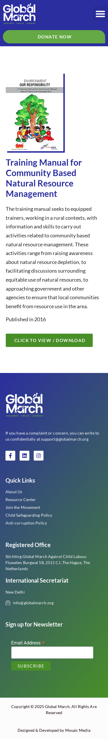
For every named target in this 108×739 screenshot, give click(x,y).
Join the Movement (22, 507)
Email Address (28, 643)
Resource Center (20, 499)
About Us (13, 491)
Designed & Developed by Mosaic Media (54, 730)
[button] (100, 13)
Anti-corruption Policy (26, 522)
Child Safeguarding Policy (28, 515)
